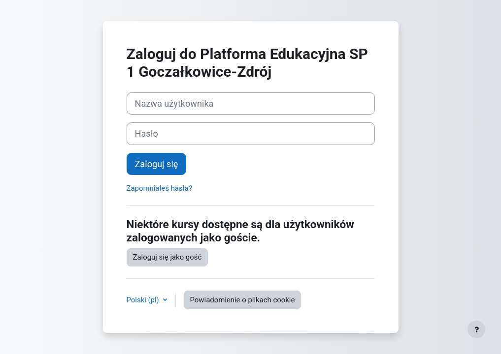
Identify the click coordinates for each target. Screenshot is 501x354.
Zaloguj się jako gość (167, 257)
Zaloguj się (156, 164)
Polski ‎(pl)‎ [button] (144, 299)
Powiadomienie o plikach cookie (242, 299)
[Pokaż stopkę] (476, 329)
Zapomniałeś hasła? (159, 188)
